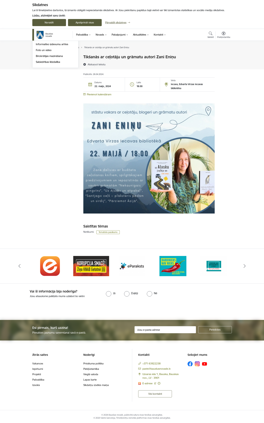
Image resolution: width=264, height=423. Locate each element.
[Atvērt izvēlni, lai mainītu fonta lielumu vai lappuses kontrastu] (224, 35)
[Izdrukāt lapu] (223, 55)
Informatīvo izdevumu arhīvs (52, 80)
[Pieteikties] (215, 329)
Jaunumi (40, 68)
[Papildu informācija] (159, 383)
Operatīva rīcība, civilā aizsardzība (54, 57)
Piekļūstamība (91, 368)
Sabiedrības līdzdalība (48, 98)
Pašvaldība (38, 379)
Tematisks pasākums (108, 232)
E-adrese (147, 383)
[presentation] (28, 307)
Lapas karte (90, 379)
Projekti (36, 374)
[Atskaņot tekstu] (97, 64)
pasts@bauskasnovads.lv (156, 368)
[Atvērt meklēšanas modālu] (211, 35)
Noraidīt (49, 22)
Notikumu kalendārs (47, 62)
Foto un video (44, 86)
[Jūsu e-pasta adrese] (165, 329)
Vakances (37, 363)
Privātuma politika (93, 363)
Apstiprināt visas (85, 22)
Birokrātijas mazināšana (49, 92)
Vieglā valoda (90, 374)
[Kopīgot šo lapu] (223, 64)
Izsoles (36, 385)
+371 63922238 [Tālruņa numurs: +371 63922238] (151, 363)
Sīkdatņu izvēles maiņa (96, 385)
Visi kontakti (155, 393)
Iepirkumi (37, 368)
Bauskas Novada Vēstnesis (51, 74)
